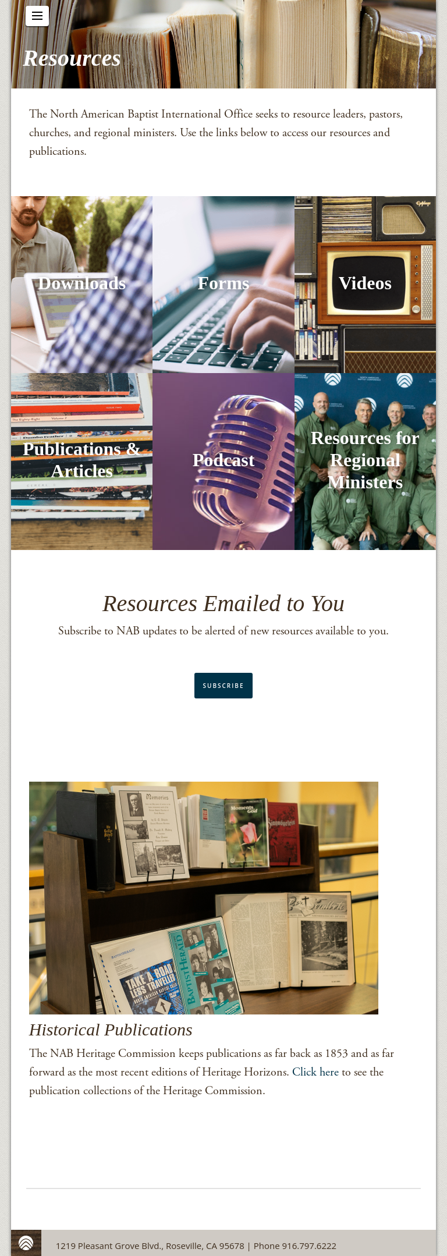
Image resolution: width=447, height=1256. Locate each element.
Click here (315, 1072)
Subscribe (223, 686)
